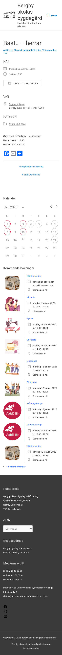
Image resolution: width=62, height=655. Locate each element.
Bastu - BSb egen (17, 124)
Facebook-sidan (31, 648)
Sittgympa (32, 382)
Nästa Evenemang (31, 174)
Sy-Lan (30, 318)
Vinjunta (31, 297)
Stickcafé (31, 339)
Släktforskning (34, 276)
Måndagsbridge (34, 403)
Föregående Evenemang (31, 166)
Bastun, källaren (17, 104)
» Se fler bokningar (15, 466)
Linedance (32, 361)
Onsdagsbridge (34, 424)
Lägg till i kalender (22, 83)
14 (54, 232)
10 (23, 232)
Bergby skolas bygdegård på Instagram (31, 644)
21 (54, 240)
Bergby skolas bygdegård (29, 11)
